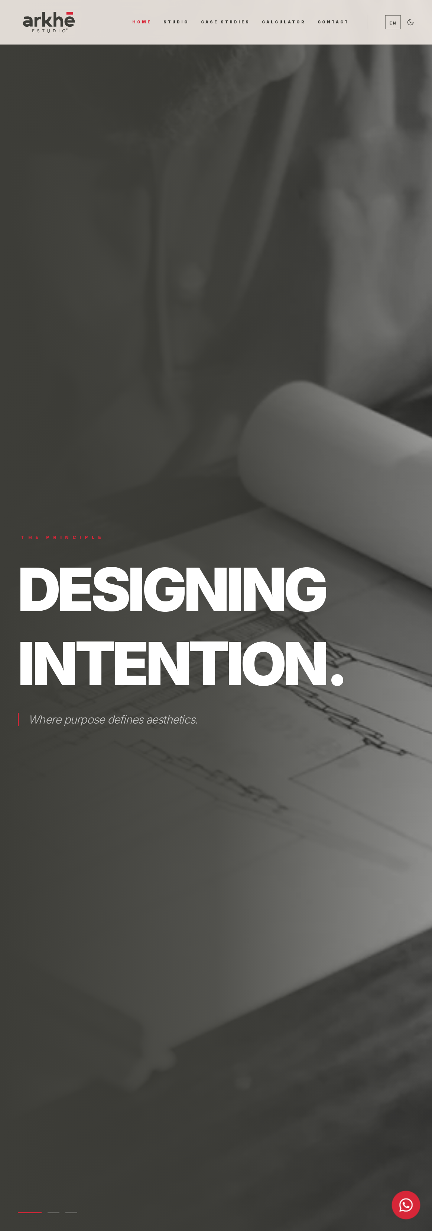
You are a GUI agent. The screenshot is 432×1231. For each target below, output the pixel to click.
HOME (142, 22)
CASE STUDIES (225, 22)
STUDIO (176, 22)
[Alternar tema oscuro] (410, 22)
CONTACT (333, 22)
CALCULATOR (284, 22)
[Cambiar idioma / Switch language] (393, 22)
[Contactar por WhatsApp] (406, 1205)
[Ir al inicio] (49, 22)
